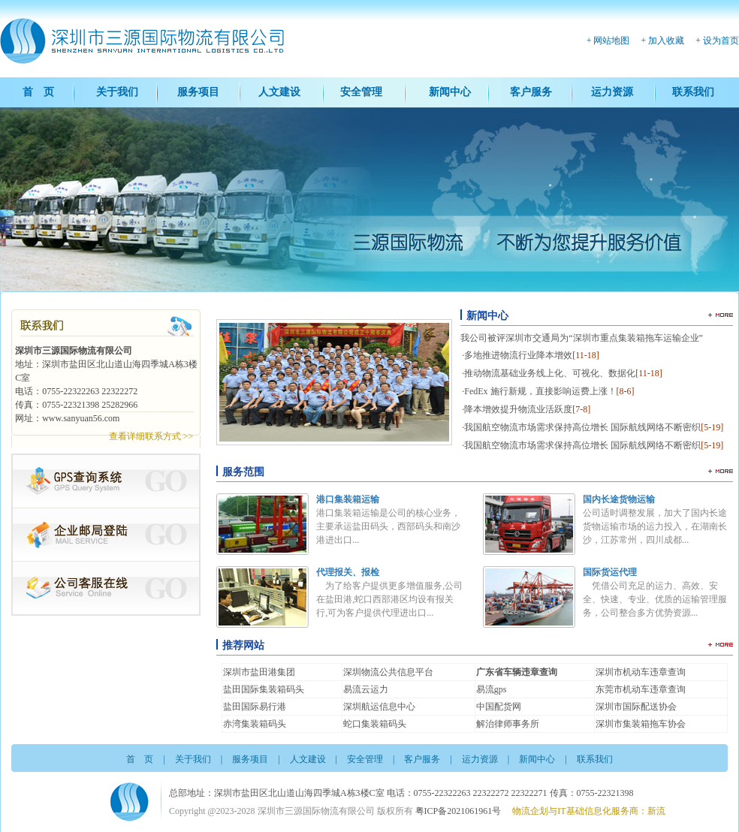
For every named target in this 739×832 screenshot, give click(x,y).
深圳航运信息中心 (379, 706)
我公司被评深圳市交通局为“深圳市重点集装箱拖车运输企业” (581, 338)
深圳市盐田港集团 (259, 672)
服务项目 (198, 92)
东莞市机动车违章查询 (641, 689)
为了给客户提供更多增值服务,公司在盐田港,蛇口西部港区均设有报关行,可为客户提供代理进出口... (389, 599)
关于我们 (117, 92)
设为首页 (721, 40)
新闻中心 (450, 92)
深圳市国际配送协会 (636, 706)
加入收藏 (666, 40)
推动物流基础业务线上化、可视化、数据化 (563, 373)
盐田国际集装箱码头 (263, 689)
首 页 (38, 92)
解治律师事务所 (507, 724)
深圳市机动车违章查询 (641, 672)
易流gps (491, 689)
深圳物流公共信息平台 (388, 672)
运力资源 (612, 92)
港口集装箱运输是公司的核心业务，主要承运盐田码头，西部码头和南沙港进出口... (388, 526)
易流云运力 (365, 689)
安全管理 (361, 92)
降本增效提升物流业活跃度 (527, 409)
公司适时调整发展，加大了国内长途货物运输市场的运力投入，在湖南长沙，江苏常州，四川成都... (655, 526)
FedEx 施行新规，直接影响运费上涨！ (549, 391)
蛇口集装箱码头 (374, 724)
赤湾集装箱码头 (254, 724)
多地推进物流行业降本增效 (531, 355)
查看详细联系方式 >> (151, 436)
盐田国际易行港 (254, 706)
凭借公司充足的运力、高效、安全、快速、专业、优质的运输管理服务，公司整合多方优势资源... (655, 599)
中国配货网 (498, 706)
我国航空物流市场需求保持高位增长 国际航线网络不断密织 (593, 427)
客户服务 (531, 92)
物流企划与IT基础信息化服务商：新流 (588, 811)
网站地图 (611, 40)
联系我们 (693, 92)
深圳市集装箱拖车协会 (641, 724)
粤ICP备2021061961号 (458, 811)
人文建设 (279, 92)
